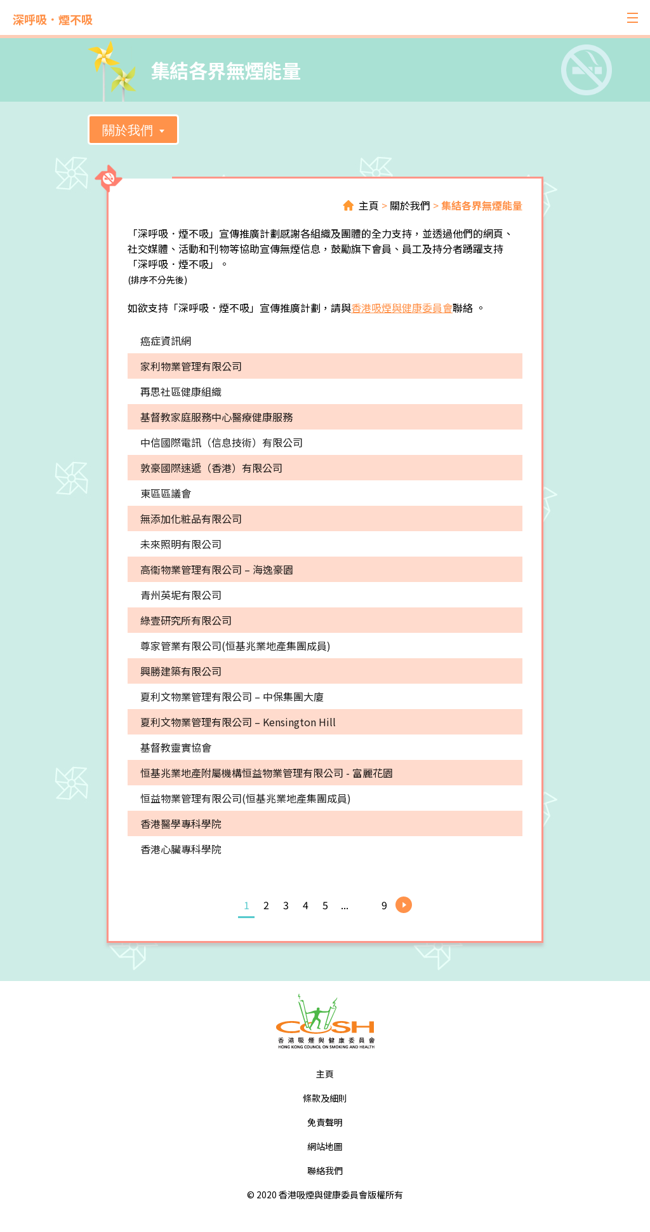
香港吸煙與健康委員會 (402, 307)
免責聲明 (325, 1122)
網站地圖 (325, 1146)
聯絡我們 (325, 1170)
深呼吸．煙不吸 (53, 19)
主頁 (369, 205)
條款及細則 (325, 1098)
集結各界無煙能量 (481, 205)
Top (597, 1179)
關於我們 (127, 130)
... (344, 904)
